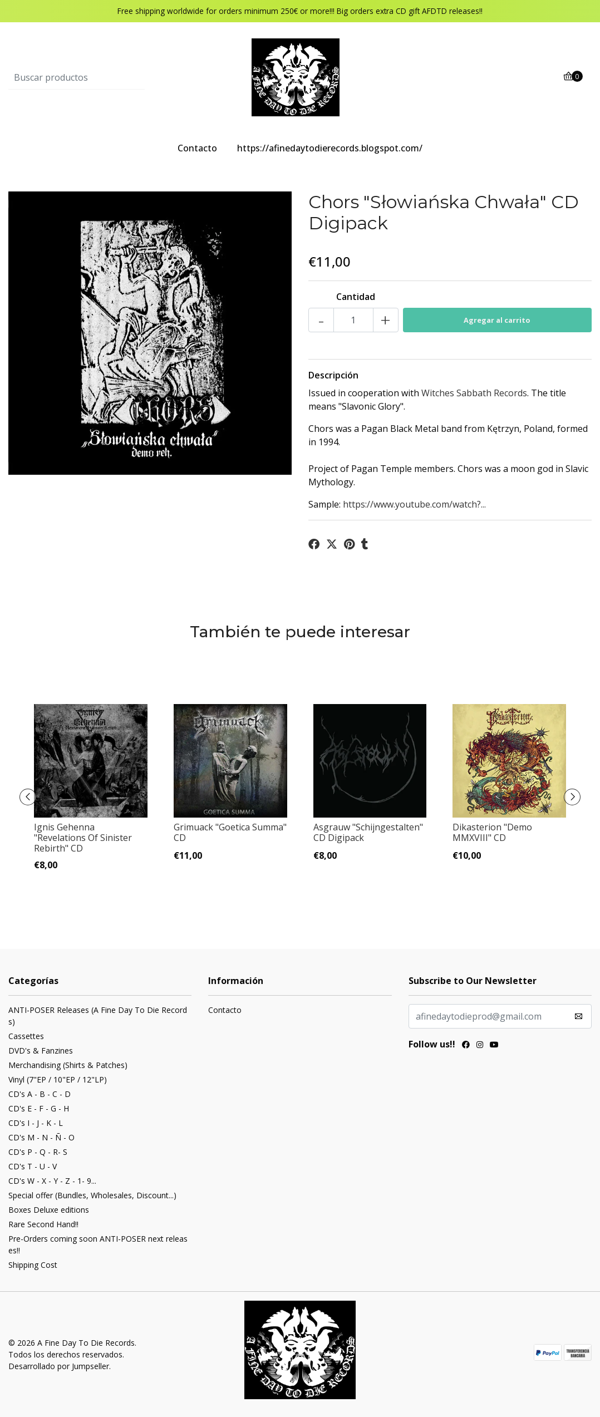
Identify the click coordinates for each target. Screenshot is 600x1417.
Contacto (197, 148)
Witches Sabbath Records (474, 393)
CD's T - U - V (32, 1166)
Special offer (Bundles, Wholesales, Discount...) (92, 1195)
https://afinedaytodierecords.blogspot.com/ (329, 148)
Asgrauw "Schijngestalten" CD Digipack (368, 832)
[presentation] (27, 797)
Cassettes (26, 1036)
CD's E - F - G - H (38, 1108)
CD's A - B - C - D (39, 1094)
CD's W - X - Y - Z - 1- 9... (52, 1180)
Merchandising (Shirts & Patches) (67, 1065)
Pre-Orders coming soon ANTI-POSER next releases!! (98, 1244)
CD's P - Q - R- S (37, 1152)
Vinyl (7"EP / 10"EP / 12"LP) (57, 1079)
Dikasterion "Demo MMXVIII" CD (492, 832)
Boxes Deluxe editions (48, 1209)
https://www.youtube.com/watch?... (414, 504)
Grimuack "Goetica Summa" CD (230, 832)
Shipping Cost (32, 1264)
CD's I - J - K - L (35, 1123)
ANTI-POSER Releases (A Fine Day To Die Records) (97, 1016)
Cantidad (355, 297)
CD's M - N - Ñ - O (41, 1137)
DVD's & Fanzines (40, 1050)
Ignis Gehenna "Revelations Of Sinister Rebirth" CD (83, 837)
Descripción (333, 375)
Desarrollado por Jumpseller (58, 1366)
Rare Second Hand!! (43, 1224)
